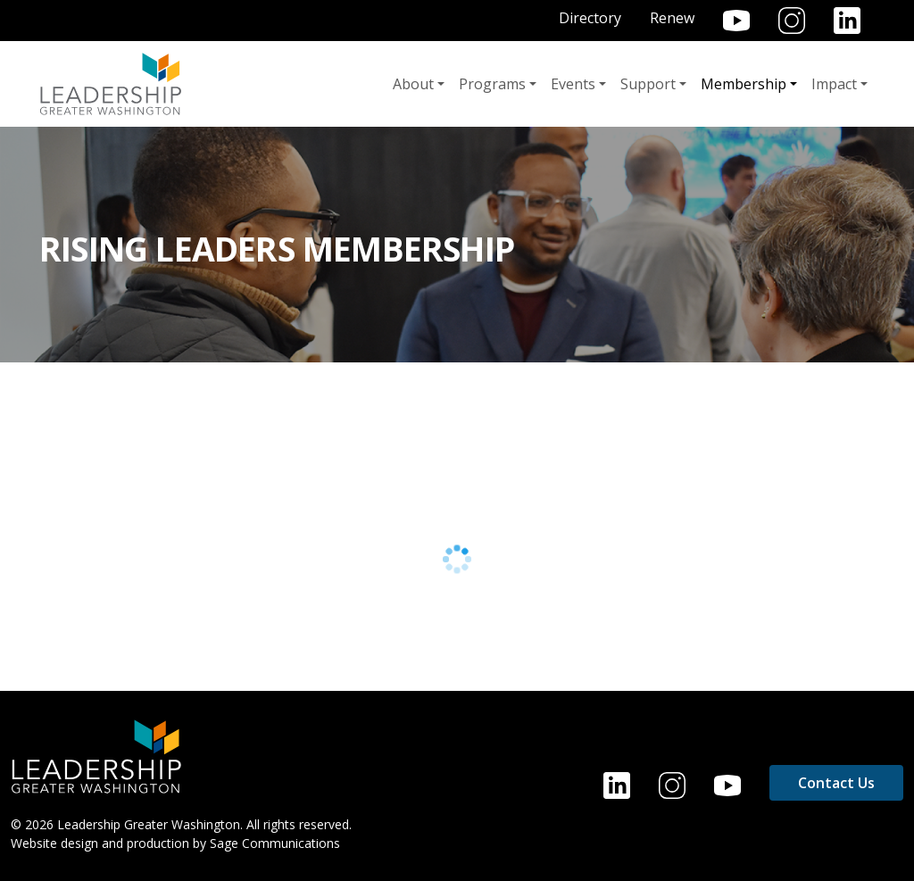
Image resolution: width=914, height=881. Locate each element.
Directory (590, 18)
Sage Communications (275, 843)
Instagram (791, 20)
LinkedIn (847, 20)
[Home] (96, 755)
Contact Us (836, 783)
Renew (672, 18)
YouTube (736, 20)
